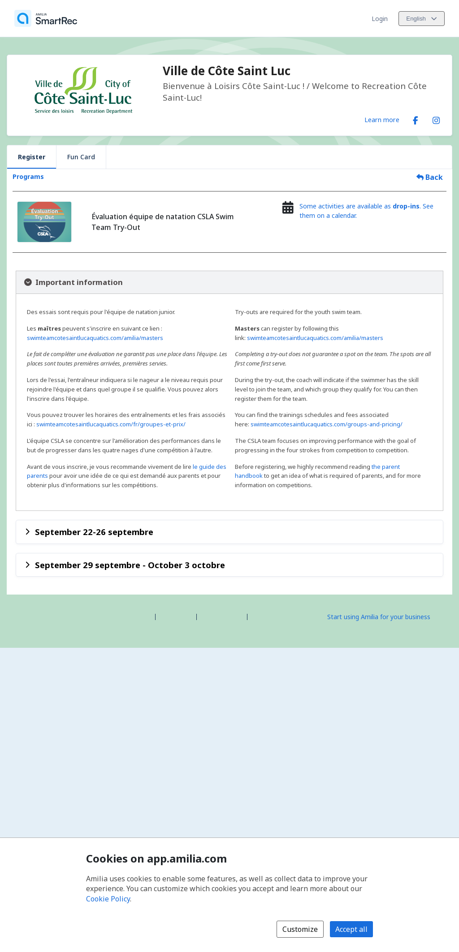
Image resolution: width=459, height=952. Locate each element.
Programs (28, 176)
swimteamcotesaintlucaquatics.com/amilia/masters (95, 338)
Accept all (351, 929)
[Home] (45, 18)
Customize (300, 929)
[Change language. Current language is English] (421, 18)
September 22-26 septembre (94, 531)
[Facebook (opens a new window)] (415, 119)
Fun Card (81, 157)
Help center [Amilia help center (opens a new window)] (176, 616)
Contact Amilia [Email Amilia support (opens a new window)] (221, 616)
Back (429, 177)
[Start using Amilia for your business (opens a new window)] (386, 616)
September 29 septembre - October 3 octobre (130, 564)
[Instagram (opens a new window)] (436, 119)
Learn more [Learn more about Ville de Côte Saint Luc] (381, 119)
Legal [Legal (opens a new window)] (259, 616)
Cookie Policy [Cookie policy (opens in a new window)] (108, 899)
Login (380, 18)
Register (31, 157)
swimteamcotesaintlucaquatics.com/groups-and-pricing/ (327, 424)
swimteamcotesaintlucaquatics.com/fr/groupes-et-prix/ (111, 424)
